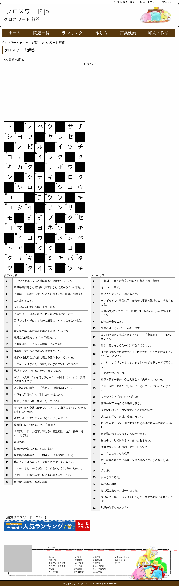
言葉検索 (128, 33)
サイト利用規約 (99, 569)
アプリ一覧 (53, 572)
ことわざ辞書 (98, 566)
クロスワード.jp (27, 11)
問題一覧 (41, 33)
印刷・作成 (158, 33)
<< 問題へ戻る (14, 59)
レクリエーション (122, 557)
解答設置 (78, 569)
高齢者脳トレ (120, 560)
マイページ (169, 2)
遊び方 (117, 563)
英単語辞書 (97, 560)
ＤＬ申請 (78, 566)
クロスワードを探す (57, 563)
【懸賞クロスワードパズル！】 (26, 517)
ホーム (14, 33)
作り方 (101, 33)
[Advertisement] (89, 91)
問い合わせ (79, 572)
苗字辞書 (96, 563)
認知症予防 (97, 572)
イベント (78, 557)
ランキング (72, 33)
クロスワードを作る (57, 566)
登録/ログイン (149, 2)
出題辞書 (96, 557)
